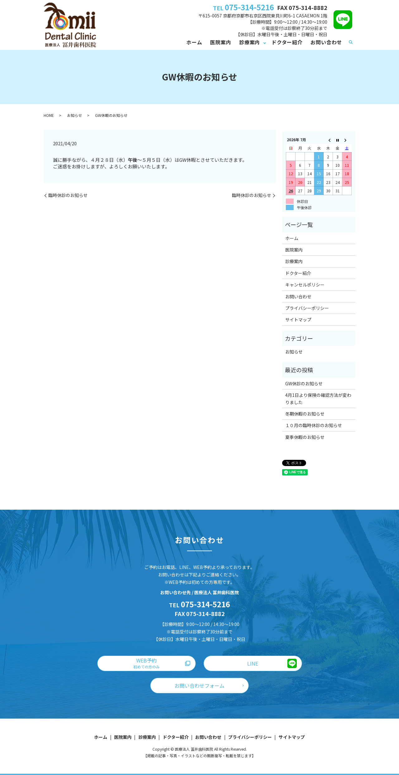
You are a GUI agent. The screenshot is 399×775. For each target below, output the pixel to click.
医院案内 (220, 42)
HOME (49, 115)
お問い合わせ (326, 42)
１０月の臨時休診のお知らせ (313, 425)
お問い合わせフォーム (199, 685)
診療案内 (249, 42)
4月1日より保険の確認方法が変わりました (318, 398)
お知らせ (74, 115)
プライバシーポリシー (307, 308)
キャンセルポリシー (304, 285)
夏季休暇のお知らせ (304, 437)
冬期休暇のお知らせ (304, 414)
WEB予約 (146, 663)
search (350, 42)
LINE (252, 663)
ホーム (194, 42)
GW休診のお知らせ (304, 383)
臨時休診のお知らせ (68, 195)
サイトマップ (298, 319)
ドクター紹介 (287, 42)
